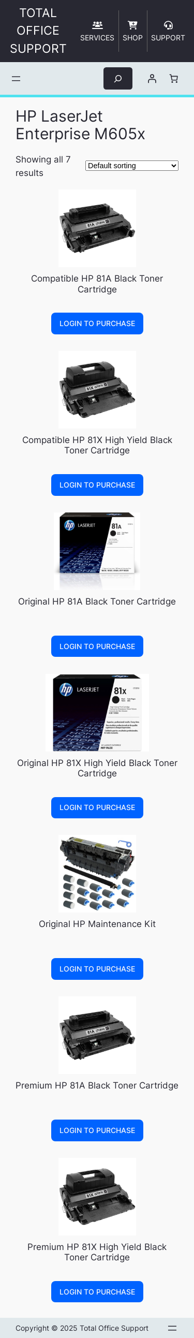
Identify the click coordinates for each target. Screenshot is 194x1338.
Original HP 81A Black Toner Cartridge (97, 601)
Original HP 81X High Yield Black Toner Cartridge (97, 768)
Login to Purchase (97, 323)
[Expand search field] (117, 78)
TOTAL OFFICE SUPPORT (38, 31)
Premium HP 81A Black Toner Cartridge (97, 1085)
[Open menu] (16, 78)
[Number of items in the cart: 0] (173, 79)
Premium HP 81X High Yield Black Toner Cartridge (97, 1252)
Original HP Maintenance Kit (97, 924)
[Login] (151, 79)
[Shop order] (131, 165)
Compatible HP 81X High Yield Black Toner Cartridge (97, 445)
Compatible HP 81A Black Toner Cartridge (97, 283)
